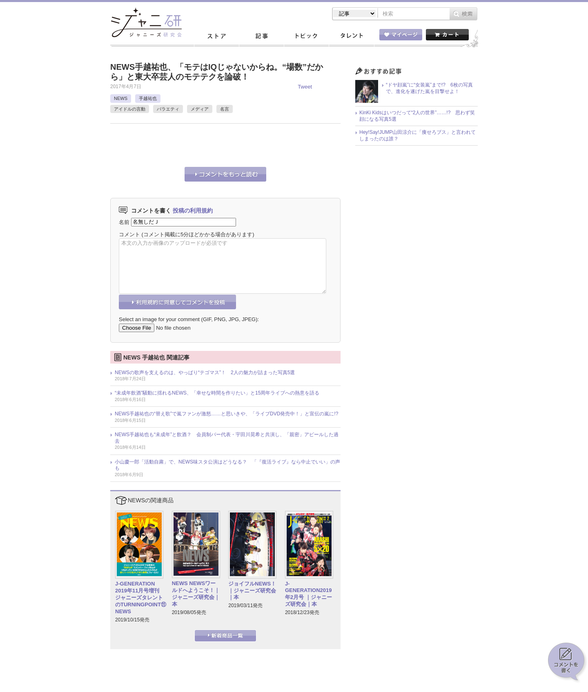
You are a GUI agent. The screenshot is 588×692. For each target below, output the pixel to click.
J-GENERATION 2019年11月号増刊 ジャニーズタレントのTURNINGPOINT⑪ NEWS (140, 597)
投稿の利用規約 (193, 210)
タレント (351, 36)
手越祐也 (148, 98)
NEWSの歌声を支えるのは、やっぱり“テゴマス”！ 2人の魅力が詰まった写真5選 (205, 372)
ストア (216, 36)
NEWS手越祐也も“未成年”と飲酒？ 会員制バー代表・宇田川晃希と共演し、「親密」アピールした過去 (227, 438)
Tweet (305, 87)
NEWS (120, 98)
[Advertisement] (205, 144)
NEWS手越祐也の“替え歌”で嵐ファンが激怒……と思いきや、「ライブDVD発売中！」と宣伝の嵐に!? (226, 414)
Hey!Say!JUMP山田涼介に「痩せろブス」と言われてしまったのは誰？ (417, 135)
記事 (261, 36)
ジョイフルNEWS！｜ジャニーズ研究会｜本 (252, 591)
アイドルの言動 (129, 108)
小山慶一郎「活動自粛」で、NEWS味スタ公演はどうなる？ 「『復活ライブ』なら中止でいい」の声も (227, 465)
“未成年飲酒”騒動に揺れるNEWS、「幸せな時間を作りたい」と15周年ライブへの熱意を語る (217, 393)
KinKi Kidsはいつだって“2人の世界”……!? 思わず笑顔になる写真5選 (417, 116)
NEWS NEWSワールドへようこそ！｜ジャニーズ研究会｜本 (196, 593)
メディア (200, 108)
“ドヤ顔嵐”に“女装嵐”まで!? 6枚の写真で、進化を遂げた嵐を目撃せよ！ (429, 88)
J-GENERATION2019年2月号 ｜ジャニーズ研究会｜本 (308, 594)
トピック (306, 36)
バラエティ (168, 108)
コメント (129, 234)
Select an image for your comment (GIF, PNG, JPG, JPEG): (189, 319)
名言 (224, 108)
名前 (124, 222)
